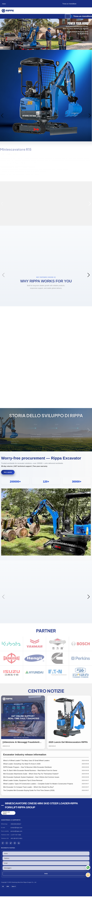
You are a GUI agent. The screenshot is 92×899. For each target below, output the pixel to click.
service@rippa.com (16, 834)
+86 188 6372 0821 (16, 841)
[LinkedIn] (18, 845)
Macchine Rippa (22, 885)
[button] (89, 116)
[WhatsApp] (88, 867)
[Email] (88, 875)
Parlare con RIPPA (6, 815)
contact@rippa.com (16, 830)
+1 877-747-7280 (15, 837)
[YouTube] (6, 845)
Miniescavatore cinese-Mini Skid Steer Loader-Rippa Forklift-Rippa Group (41, 808)
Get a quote (8, 475)
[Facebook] (2, 845)
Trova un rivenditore (69, 4)
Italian (4, 4)
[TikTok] (10, 845)
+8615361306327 (15, 826)
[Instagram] (14, 845)
